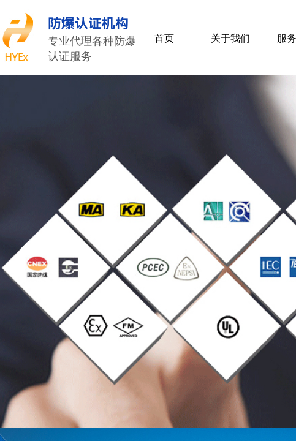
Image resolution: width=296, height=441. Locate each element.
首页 (164, 38)
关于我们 (230, 38)
